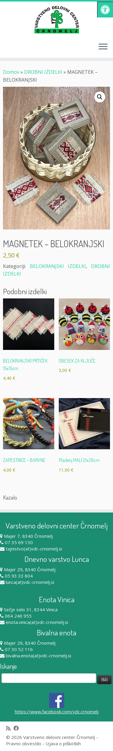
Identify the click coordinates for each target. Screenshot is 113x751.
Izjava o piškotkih (63, 743)
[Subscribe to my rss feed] (10, 728)
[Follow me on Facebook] (18, 728)
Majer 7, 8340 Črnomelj (28, 536)
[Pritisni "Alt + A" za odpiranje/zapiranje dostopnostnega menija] (105, 9)
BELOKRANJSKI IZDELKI (58, 266)
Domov (11, 72)
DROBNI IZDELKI (43, 72)
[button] (99, 97)
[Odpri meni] (103, 46)
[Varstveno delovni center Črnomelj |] (56, 20)
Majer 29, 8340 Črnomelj (29, 569)
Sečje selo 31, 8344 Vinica (31, 609)
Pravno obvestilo (23, 743)
